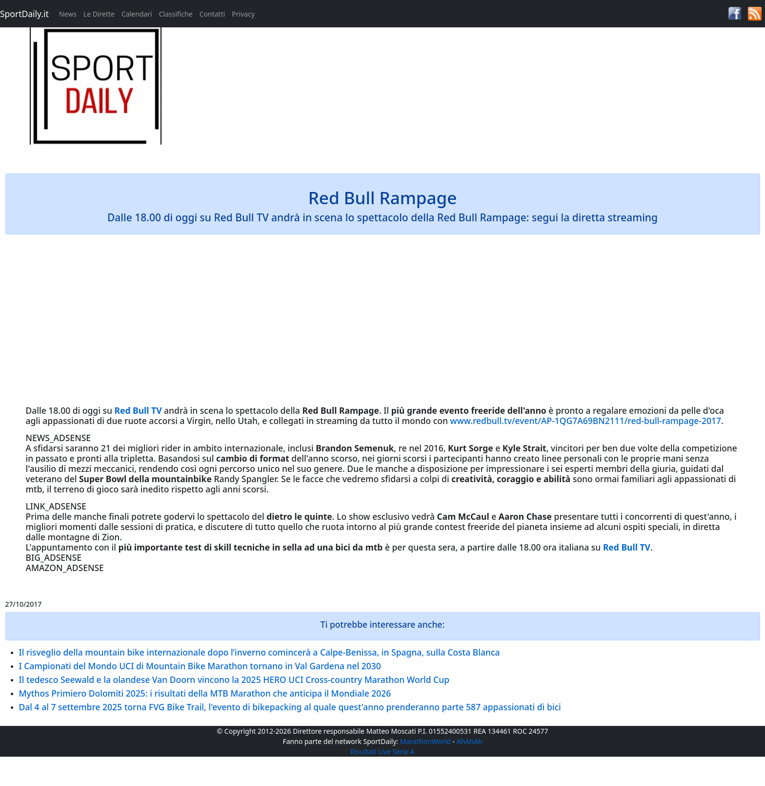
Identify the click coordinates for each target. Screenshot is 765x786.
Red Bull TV (138, 410)
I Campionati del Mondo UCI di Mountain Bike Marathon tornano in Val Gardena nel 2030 (200, 666)
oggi (91, 410)
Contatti (212, 14)
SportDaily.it (24, 14)
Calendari (136, 14)
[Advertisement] (478, 95)
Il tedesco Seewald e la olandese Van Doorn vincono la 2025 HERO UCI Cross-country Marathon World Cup (234, 679)
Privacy (243, 14)
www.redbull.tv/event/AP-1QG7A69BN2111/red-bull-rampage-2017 (585, 420)
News (68, 14)
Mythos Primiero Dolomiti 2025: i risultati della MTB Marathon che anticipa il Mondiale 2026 (205, 693)
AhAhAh (470, 741)
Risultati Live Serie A (382, 751)
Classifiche (176, 14)
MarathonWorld (425, 741)
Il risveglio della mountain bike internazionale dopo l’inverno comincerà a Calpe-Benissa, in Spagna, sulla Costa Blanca (259, 652)
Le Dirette (99, 14)
